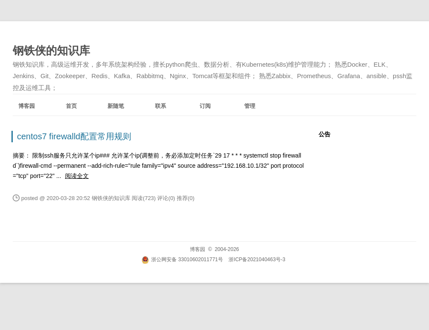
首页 (71, 106)
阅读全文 (77, 175)
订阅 (205, 106)
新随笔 (115, 106)
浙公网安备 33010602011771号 (182, 259)
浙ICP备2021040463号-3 (257, 259)
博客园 (26, 106)
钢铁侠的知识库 (51, 50)
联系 (160, 106)
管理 (249, 106)
